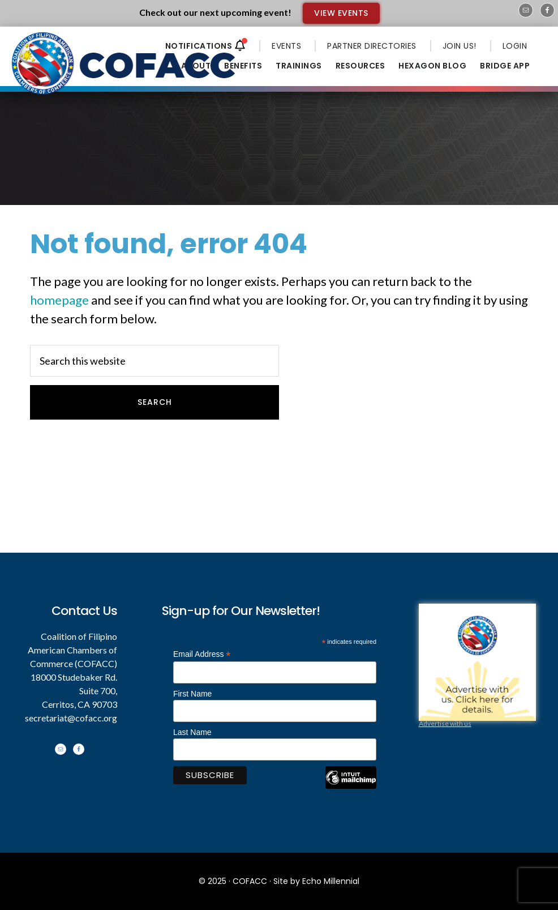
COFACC (250, 881)
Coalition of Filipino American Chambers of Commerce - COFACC (124, 63)
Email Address (202, 654)
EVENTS (286, 46)
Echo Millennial (330, 881)
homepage (59, 299)
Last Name (192, 732)
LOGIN (515, 46)
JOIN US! (460, 46)
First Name (192, 693)
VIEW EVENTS (341, 13)
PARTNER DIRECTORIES (372, 46)
